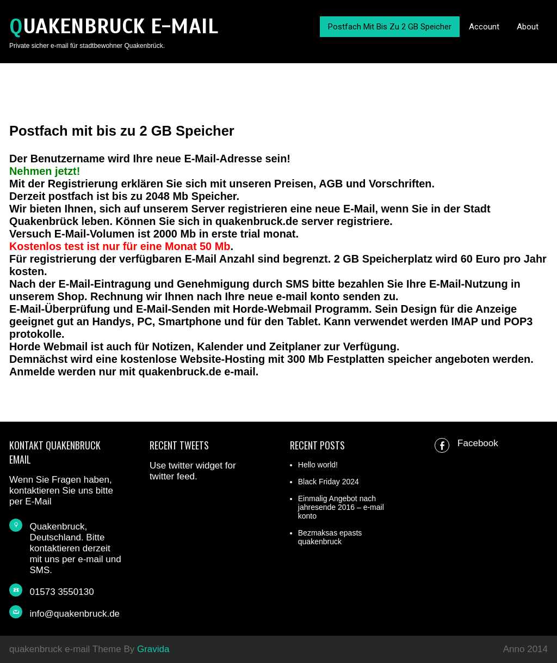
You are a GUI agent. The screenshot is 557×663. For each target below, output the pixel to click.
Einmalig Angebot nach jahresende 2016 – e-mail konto (341, 507)
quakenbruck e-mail (113, 26)
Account (484, 27)
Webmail (290, 309)
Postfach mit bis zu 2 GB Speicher (389, 27)
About (528, 27)
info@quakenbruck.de (74, 614)
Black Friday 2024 (328, 481)
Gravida (153, 649)
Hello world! (318, 464)
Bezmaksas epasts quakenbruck (330, 537)
